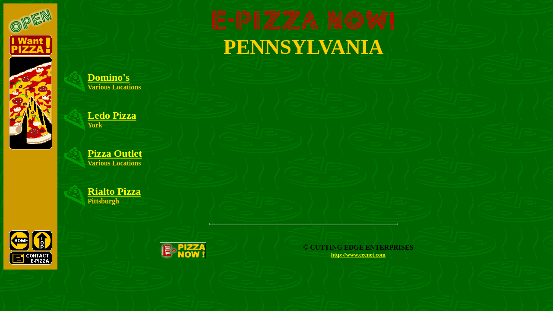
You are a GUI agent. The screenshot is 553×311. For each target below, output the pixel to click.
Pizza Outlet (115, 153)
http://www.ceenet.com (358, 254)
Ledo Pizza (112, 115)
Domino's (109, 77)
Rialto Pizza (114, 191)
